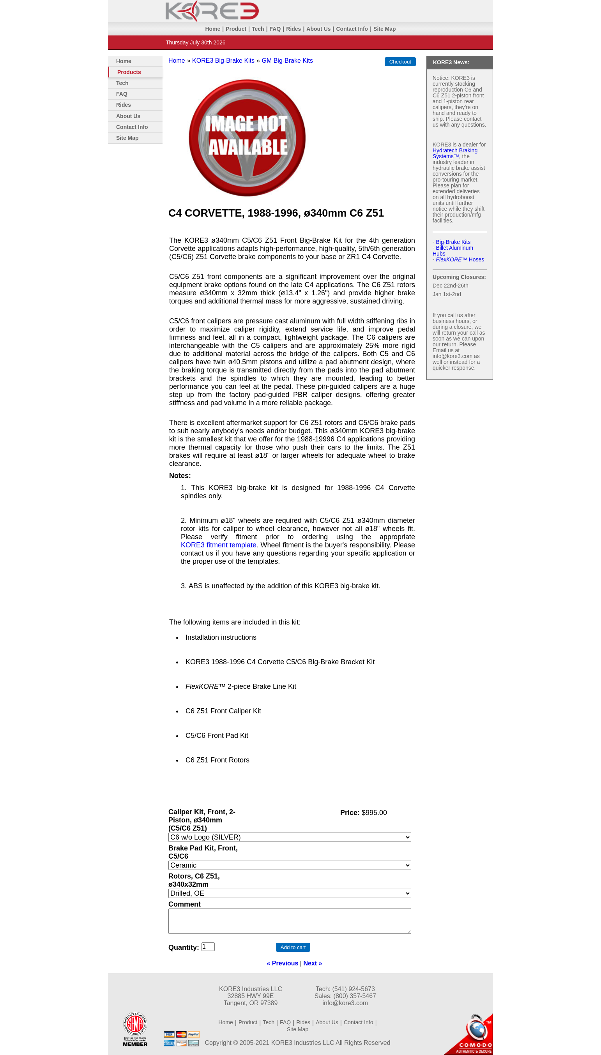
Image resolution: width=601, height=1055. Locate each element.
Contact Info (352, 29)
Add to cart (293, 947)
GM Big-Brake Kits (287, 60)
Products (129, 72)
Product (236, 29)
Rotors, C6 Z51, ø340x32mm (194, 880)
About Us (318, 29)
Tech (258, 29)
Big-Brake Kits (453, 242)
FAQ (275, 29)
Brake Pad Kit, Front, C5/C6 (203, 852)
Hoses (460, 259)
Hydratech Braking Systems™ (455, 153)
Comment (184, 904)
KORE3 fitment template (218, 545)
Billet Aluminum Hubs (453, 251)
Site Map (384, 29)
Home (212, 29)
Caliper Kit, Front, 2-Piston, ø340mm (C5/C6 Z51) (201, 820)
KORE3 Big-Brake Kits (223, 60)
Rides (293, 29)
